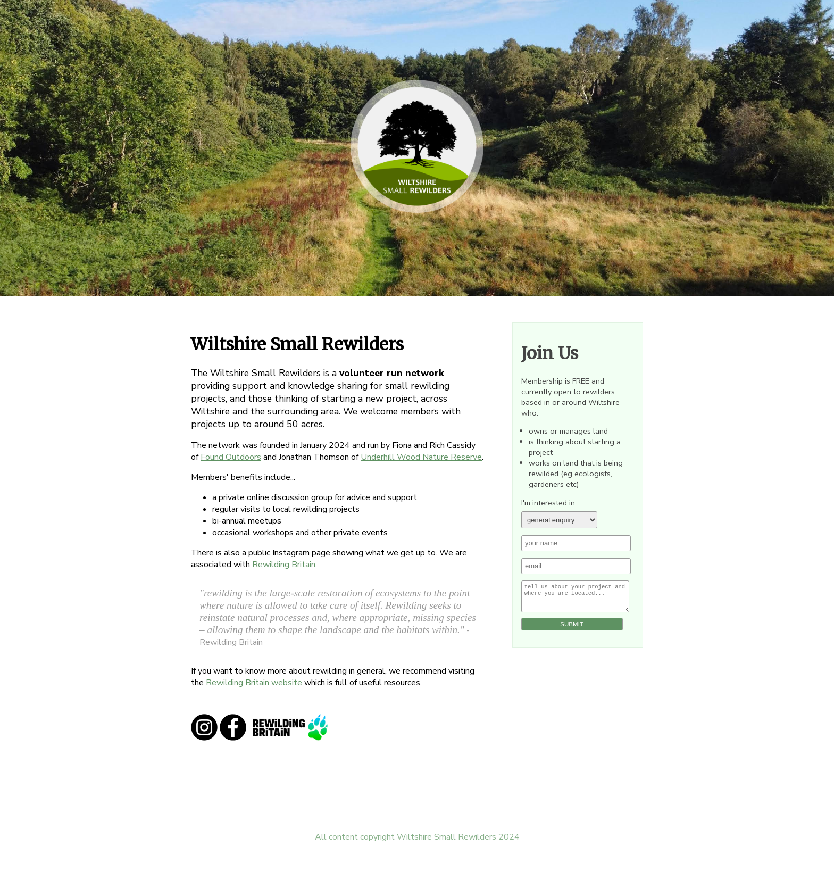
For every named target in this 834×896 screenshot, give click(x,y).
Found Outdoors (231, 457)
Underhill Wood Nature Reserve (421, 457)
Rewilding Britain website (254, 682)
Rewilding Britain (283, 564)
